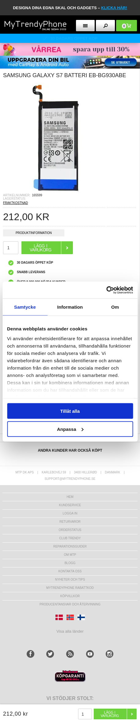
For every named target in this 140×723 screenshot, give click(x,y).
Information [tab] (70, 307)
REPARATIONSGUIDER (70, 546)
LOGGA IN (70, 513)
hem (69, 497)
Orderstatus (70, 530)
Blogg (70, 563)
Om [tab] (115, 307)
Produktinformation (34, 233)
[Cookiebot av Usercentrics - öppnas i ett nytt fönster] (106, 290)
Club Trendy (70, 538)
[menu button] (85, 25)
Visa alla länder (70, 631)
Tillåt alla (70, 411)
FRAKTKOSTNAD (15, 203)
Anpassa (70, 428)
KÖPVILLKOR (70, 596)
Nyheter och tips (70, 579)
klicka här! (114, 8)
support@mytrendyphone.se (69, 478)
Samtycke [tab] (25, 307)
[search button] (105, 25)
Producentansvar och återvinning (70, 604)
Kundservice (70, 505)
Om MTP (70, 554)
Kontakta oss (70, 571)
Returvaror (70, 521)
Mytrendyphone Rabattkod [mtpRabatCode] (70, 587)
